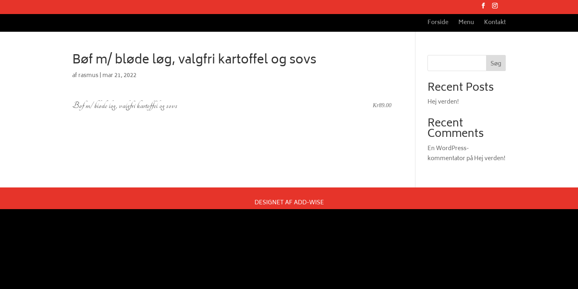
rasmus (88, 76)
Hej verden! (443, 102)
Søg (495, 64)
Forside (437, 24)
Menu (466, 24)
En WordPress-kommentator (448, 154)
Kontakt (495, 24)
